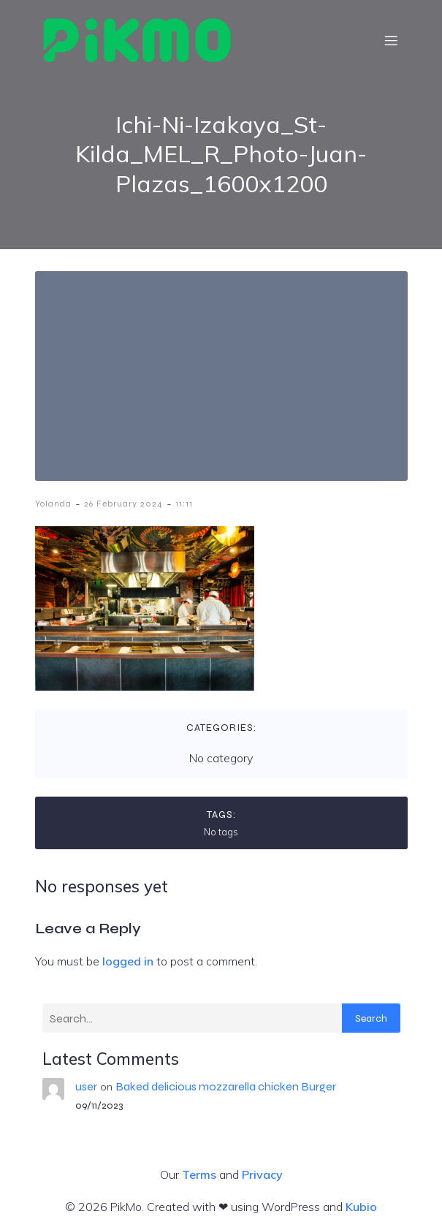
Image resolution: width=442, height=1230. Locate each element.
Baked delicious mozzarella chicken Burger (225, 1086)
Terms (199, 1174)
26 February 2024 (123, 503)
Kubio (361, 1206)
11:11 (184, 503)
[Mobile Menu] (391, 40)
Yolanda (53, 503)
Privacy (262, 1174)
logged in (127, 961)
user (86, 1086)
